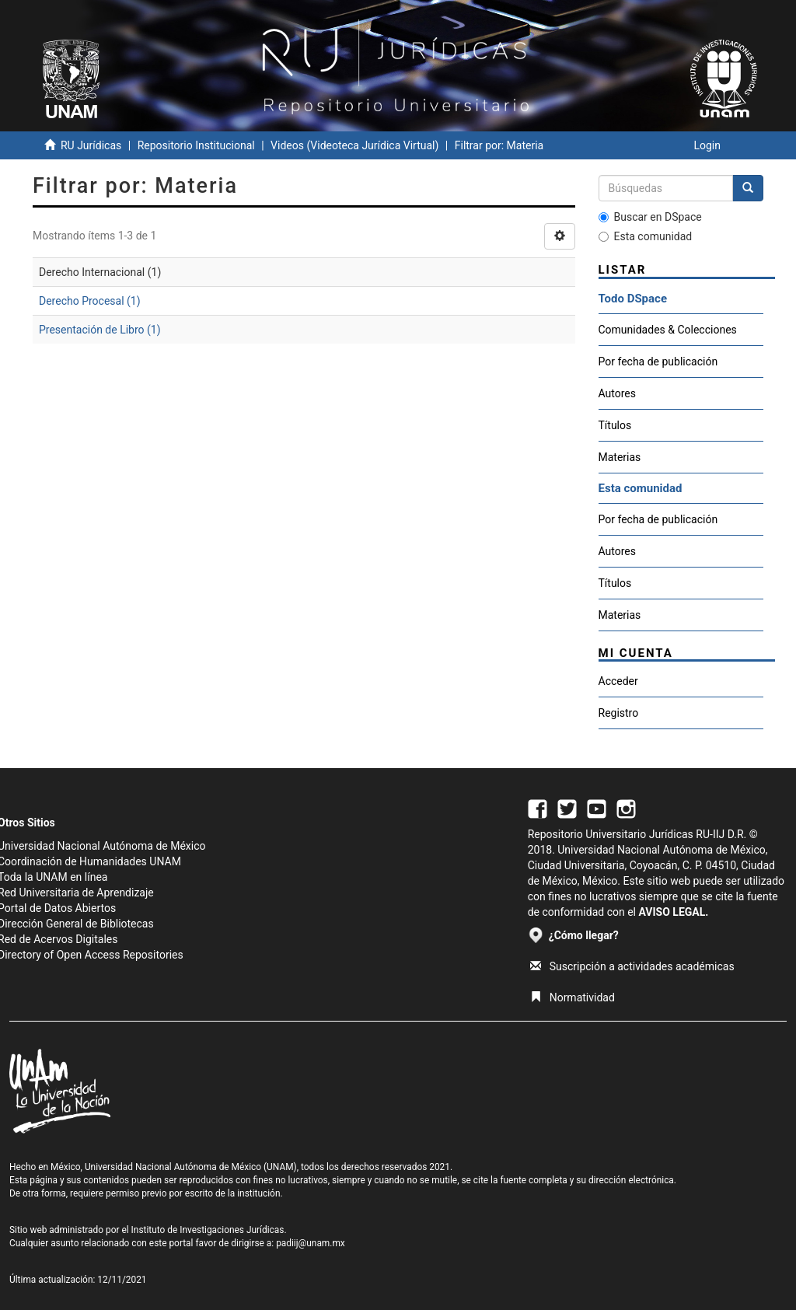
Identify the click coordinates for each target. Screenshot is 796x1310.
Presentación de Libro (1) (100, 329)
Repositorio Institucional (196, 145)
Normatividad (572, 997)
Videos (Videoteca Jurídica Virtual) (354, 145)
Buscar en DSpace (650, 217)
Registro (619, 713)
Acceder (618, 681)
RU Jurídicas (91, 145)
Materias (620, 457)
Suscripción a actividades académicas (632, 966)
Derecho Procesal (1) (90, 301)
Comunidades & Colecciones (668, 329)
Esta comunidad (646, 236)
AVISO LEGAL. (673, 912)
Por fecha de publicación (658, 361)
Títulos (615, 425)
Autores (617, 393)
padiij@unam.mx (310, 1243)
